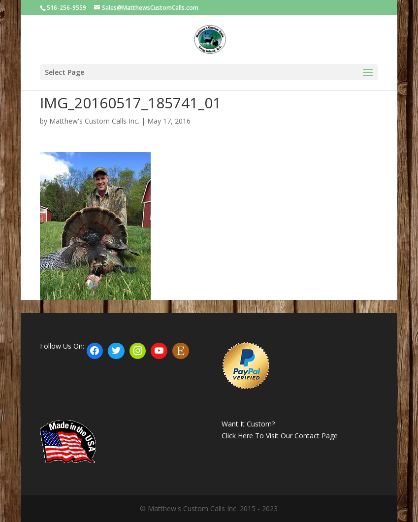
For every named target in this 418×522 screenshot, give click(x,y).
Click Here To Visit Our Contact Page (280, 435)
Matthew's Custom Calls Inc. (94, 121)
